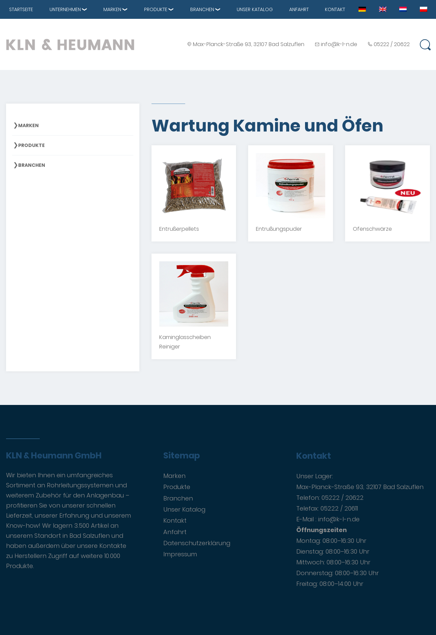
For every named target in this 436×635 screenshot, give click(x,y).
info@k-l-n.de (339, 44)
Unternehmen (65, 9)
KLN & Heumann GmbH (54, 456)
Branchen (202, 9)
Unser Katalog (255, 9)
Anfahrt (299, 9)
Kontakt (335, 9)
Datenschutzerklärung (196, 543)
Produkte (155, 9)
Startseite (21, 9)
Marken (112, 9)
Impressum (180, 554)
